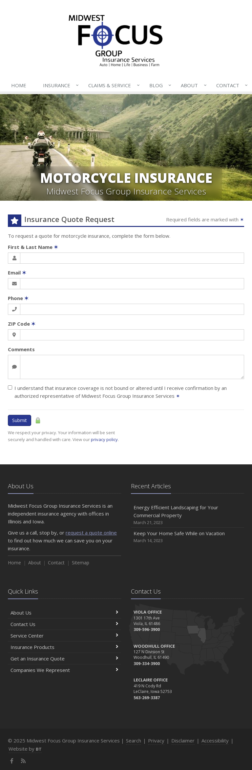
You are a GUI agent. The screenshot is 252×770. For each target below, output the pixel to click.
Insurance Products (64, 647)
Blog (159, 85)
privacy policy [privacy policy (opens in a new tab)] (104, 439)
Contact (230, 85)
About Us (64, 612)
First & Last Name (33, 247)
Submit (19, 420)
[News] (23, 760)
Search (133, 740)
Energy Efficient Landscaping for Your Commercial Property (188, 515)
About (192, 85)
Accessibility (215, 740)
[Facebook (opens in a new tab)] (12, 760)
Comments (21, 349)
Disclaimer (183, 740)
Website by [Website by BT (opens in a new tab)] (25, 748)
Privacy (156, 740)
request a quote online (91, 532)
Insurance (59, 85)
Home (18, 85)
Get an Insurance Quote (64, 658)
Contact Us (64, 624)
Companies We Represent (64, 670)
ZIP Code (21, 323)
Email (17, 272)
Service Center (64, 635)
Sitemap (80, 562)
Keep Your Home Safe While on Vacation (188, 537)
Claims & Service (112, 85)
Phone (18, 298)
